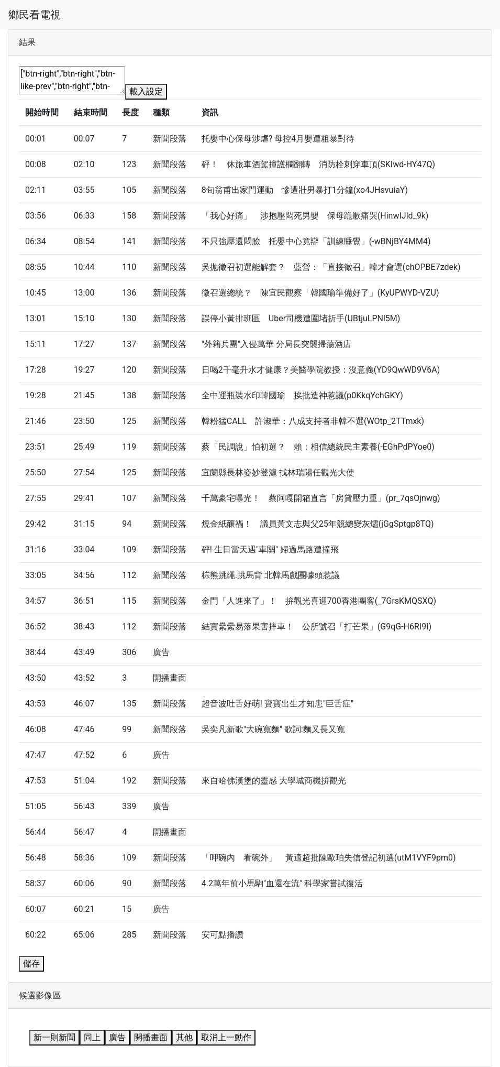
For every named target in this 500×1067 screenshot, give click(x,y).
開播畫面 (151, 1037)
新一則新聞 (54, 1037)
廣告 (117, 1037)
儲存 (31, 963)
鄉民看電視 (34, 14)
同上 (92, 1037)
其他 (184, 1037)
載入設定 (146, 91)
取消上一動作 (226, 1037)
